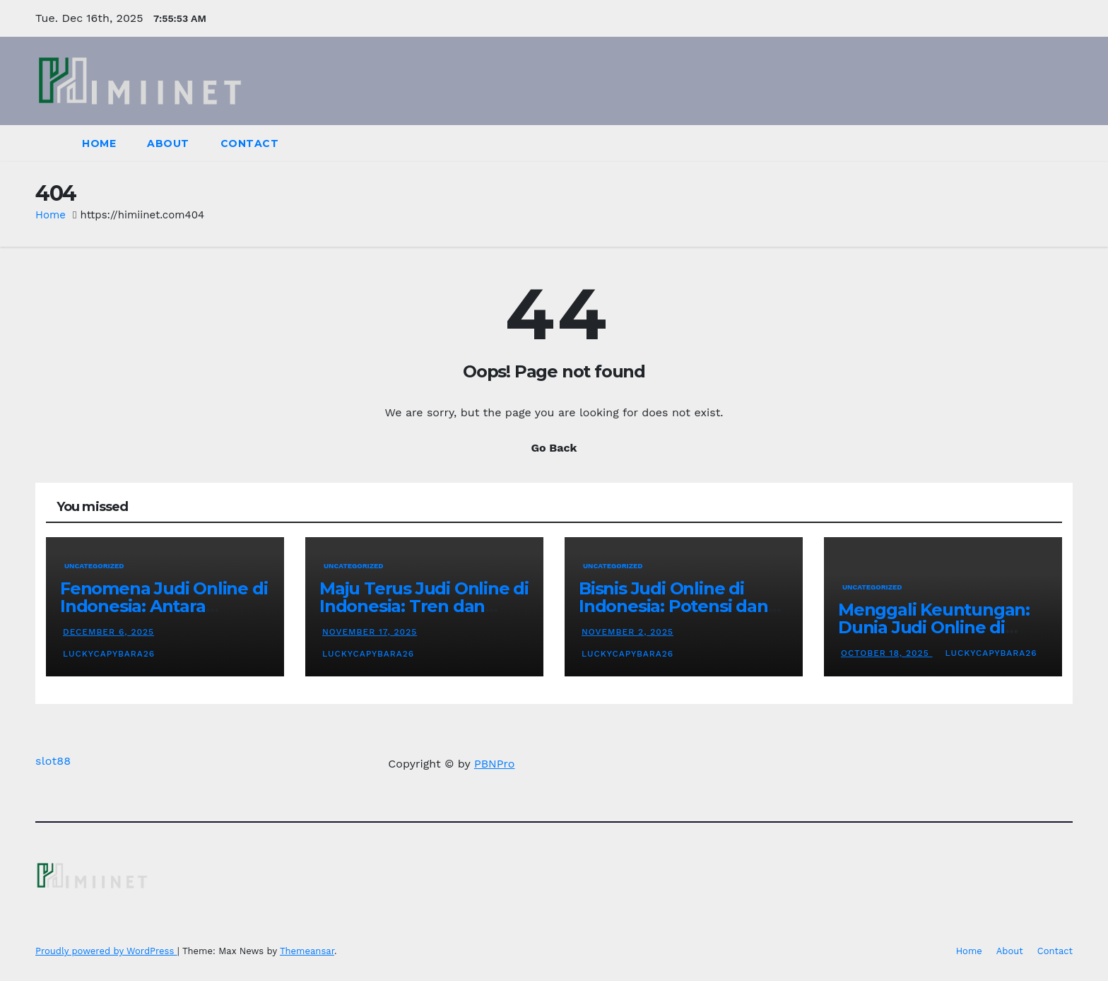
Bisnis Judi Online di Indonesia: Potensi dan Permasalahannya (673, 606)
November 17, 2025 (369, 632)
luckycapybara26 (107, 654)
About (168, 143)
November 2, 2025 (627, 632)
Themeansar (307, 951)
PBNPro (494, 763)
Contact (249, 143)
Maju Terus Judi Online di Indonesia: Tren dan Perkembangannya (424, 606)
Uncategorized (94, 566)
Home (99, 143)
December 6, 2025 (108, 632)
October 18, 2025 (887, 653)
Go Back (554, 447)
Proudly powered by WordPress (106, 951)
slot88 (53, 761)
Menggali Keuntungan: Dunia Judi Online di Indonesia (934, 627)
